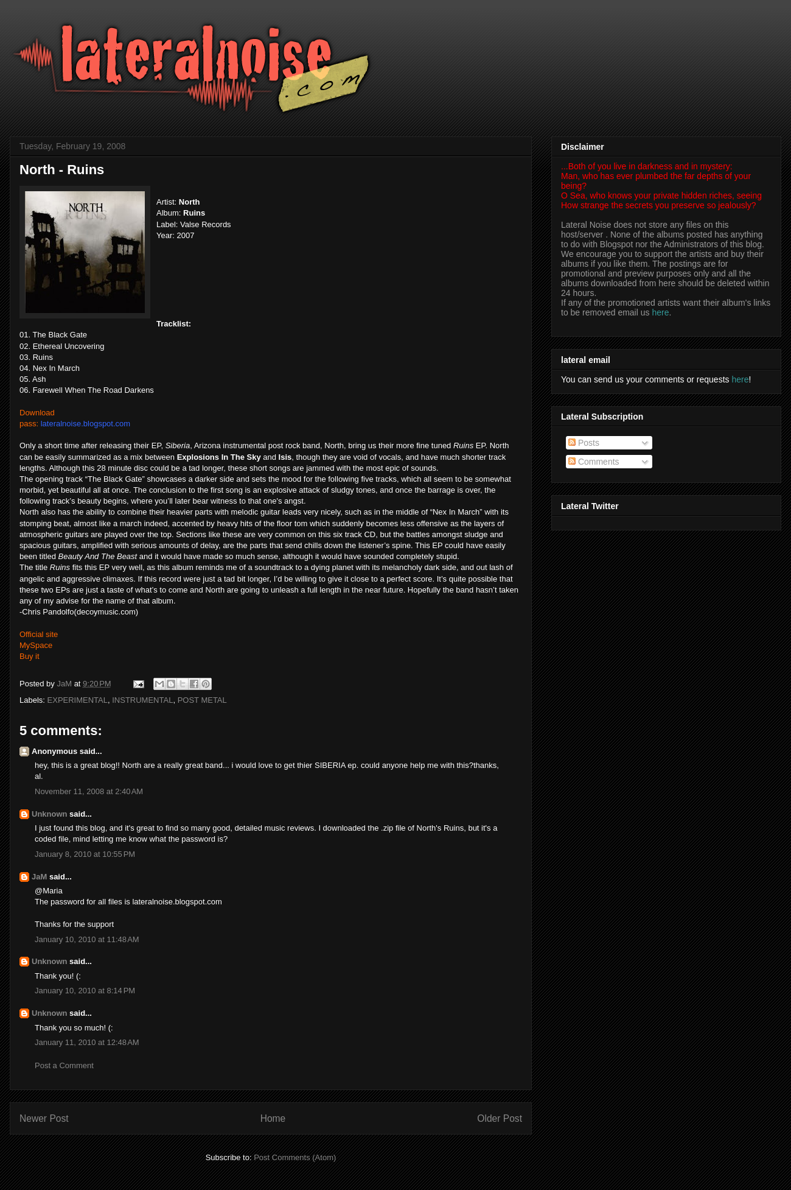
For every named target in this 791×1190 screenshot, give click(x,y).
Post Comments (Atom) (295, 1157)
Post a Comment (64, 1065)
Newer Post (44, 1118)
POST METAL (202, 700)
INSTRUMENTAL (142, 700)
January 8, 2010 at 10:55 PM (85, 854)
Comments (593, 461)
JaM (39, 876)
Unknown (50, 814)
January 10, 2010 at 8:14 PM (85, 990)
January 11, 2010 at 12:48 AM (87, 1042)
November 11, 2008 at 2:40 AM (89, 791)
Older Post (499, 1118)
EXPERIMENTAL (77, 700)
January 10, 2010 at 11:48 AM (87, 939)
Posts (583, 443)
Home (273, 1118)
